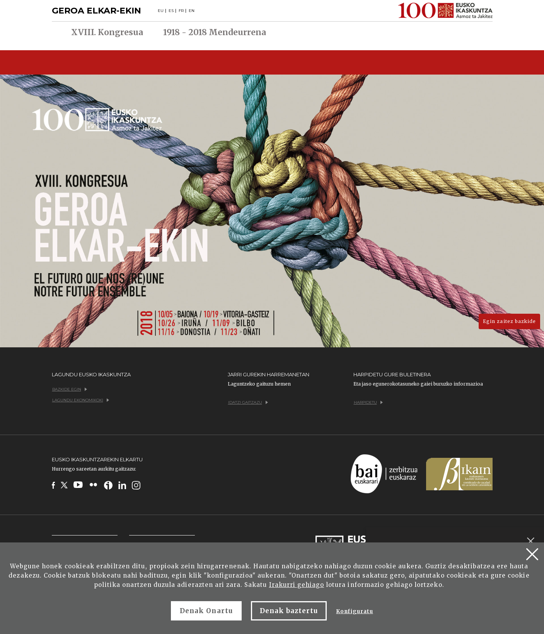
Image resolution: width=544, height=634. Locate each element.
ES (171, 11)
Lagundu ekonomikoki (80, 400)
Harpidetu (368, 402)
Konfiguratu (354, 611)
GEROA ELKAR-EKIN (96, 10)
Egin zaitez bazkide (509, 321)
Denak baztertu (289, 611)
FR (181, 11)
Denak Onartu (206, 611)
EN (191, 11)
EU (161, 11)
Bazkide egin (69, 389)
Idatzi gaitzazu (248, 402)
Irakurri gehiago (296, 584)
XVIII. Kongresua (107, 32)
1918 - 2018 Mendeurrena (214, 32)
